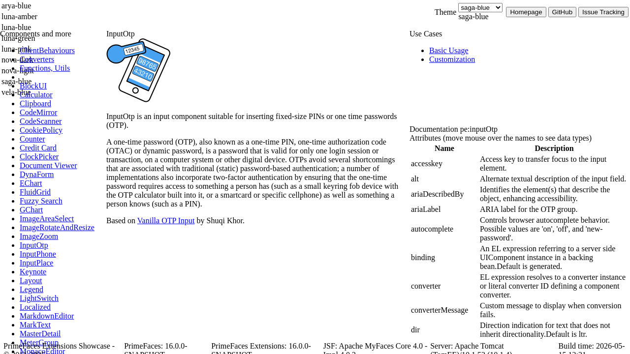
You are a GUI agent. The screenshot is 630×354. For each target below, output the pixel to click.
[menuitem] (61, 50)
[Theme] (480, 7)
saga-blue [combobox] (473, 16)
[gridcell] (444, 163)
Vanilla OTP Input (166, 220)
